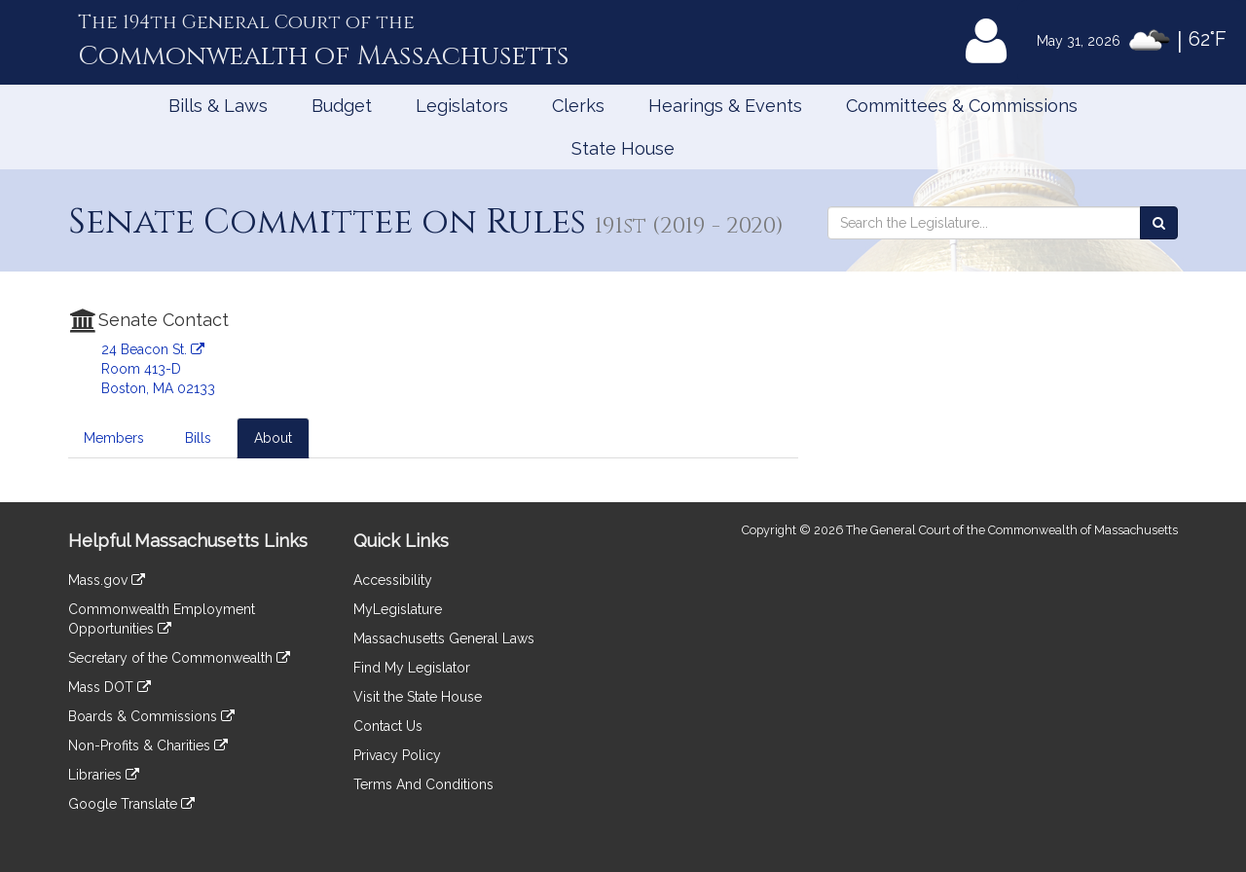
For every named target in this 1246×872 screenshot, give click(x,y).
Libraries (103, 774)
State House (623, 148)
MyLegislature (397, 609)
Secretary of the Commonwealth (179, 658)
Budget (342, 105)
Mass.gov (106, 580)
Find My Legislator (411, 667)
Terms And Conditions (423, 784)
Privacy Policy (397, 755)
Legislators (462, 105)
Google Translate (131, 804)
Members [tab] (114, 438)
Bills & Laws (218, 105)
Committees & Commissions (962, 105)
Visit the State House (417, 697)
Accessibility (392, 580)
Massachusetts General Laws (443, 638)
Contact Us (387, 726)
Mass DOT (109, 687)
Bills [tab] (198, 438)
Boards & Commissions (151, 716)
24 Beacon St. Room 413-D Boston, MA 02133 (158, 369)
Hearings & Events (725, 105)
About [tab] (273, 438)
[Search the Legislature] (1159, 222)
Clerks (578, 105)
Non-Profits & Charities (148, 745)
